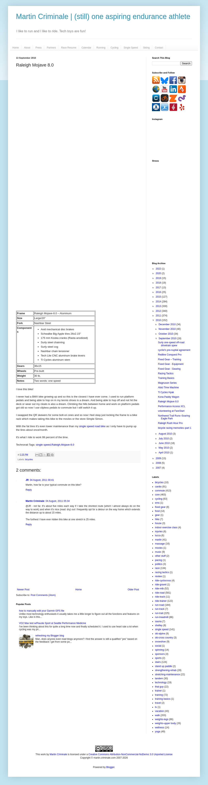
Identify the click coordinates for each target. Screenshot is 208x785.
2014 (159, 301)
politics (158, 564)
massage (160, 543)
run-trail (159, 613)
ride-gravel (160, 584)
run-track (159, 609)
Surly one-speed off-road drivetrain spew (171, 344)
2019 (159, 278)
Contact (159, 47)
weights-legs (161, 719)
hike (157, 519)
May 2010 (164, 447)
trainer (158, 690)
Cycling (114, 47)
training (159, 694)
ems (157, 502)
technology (161, 682)
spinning (159, 649)
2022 (159, 268)
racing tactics (162, 572)
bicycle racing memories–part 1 (174, 428)
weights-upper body (165, 723)
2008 (159, 463)
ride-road (160, 592)
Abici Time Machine (168, 387)
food (157, 511)
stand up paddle (163, 666)
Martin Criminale (35, 501)
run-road (159, 605)
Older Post (133, 589)
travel (158, 702)
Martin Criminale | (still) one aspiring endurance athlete (103, 16)
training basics (162, 698)
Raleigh (55, 444)
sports (158, 658)
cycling (158, 498)
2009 (159, 458)
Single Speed (131, 47)
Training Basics (166, 378)
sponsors (160, 654)
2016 (159, 292)
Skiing (146, 47)
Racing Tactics (165, 373)
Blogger (110, 767)
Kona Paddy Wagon (168, 397)
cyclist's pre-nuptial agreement (174, 350)
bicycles (29, 459)
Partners (51, 47)
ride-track (160, 596)
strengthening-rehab (165, 670)
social (158, 645)
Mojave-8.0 (67, 444)
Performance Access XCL (171, 406)
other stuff (160, 556)
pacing (158, 560)
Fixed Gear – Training (169, 359)
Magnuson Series (167, 382)
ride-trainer (161, 601)
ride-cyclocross (163, 580)
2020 (159, 273)
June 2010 (164, 443)
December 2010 (167, 324)
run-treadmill (161, 617)
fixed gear (160, 507)
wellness (159, 727)
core (157, 494)
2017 (159, 287)
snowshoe (160, 641)
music (158, 552)
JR (27, 480)
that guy (159, 686)
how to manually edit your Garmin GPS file (41, 610)
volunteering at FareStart (171, 411)
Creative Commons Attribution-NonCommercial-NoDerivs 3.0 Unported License (130, 754)
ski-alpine (160, 633)
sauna (158, 621)
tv (156, 707)
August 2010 (166, 433)
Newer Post (23, 589)
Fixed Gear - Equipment (170, 364)
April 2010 (164, 452)
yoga (157, 731)
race (157, 568)
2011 (159, 315)
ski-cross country (164, 637)
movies (159, 547)
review (158, 576)
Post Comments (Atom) (43, 595)
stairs (158, 662)
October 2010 (166, 333)
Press (38, 47)
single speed (43, 444)
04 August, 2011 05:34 (58, 501)
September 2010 (168, 338)
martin (158, 539)
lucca (158, 535)
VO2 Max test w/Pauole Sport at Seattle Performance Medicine (52, 623)
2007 (159, 467)
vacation (159, 711)
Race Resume (68, 47)
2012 (159, 311)
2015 (159, 296)
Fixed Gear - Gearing (169, 368)
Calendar (86, 47)
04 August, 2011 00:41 (42, 480)
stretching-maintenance (167, 674)
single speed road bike (92, 426)
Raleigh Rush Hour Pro (170, 423)
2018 (159, 282)
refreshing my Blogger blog (49, 635)
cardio (158, 486)
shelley (158, 625)
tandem (159, 678)
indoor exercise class (166, 527)
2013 (159, 306)
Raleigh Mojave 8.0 (168, 401)
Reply (29, 489)
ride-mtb (159, 588)
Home (15, 47)
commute (160, 490)
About (27, 47)
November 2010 (167, 329)
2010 (159, 320)
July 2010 (164, 438)
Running (100, 47)
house (158, 523)
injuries (159, 531)
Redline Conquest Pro (169, 354)
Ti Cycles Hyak (166, 392)
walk (157, 715)
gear (157, 515)
